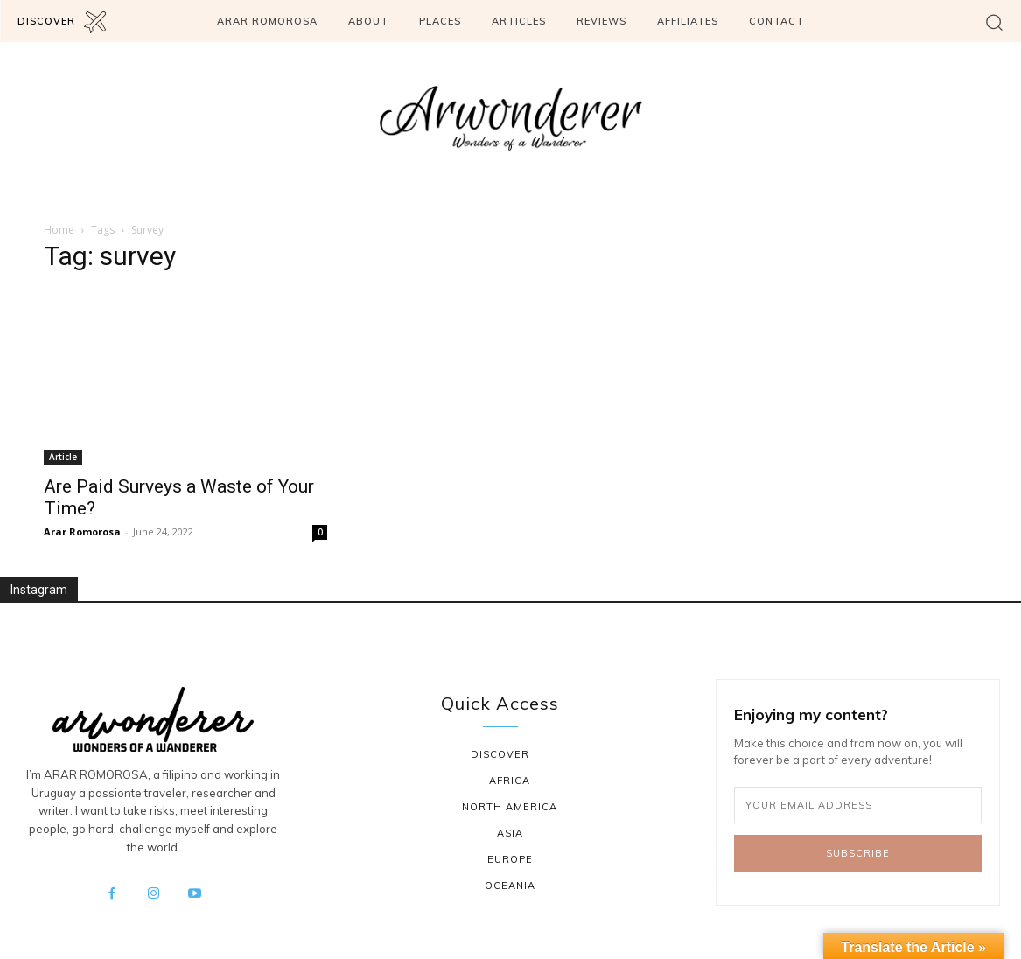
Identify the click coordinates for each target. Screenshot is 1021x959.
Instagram (38, 590)
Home (59, 229)
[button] (994, 21)
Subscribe (858, 853)
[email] (858, 805)
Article (63, 457)
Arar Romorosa (82, 531)
